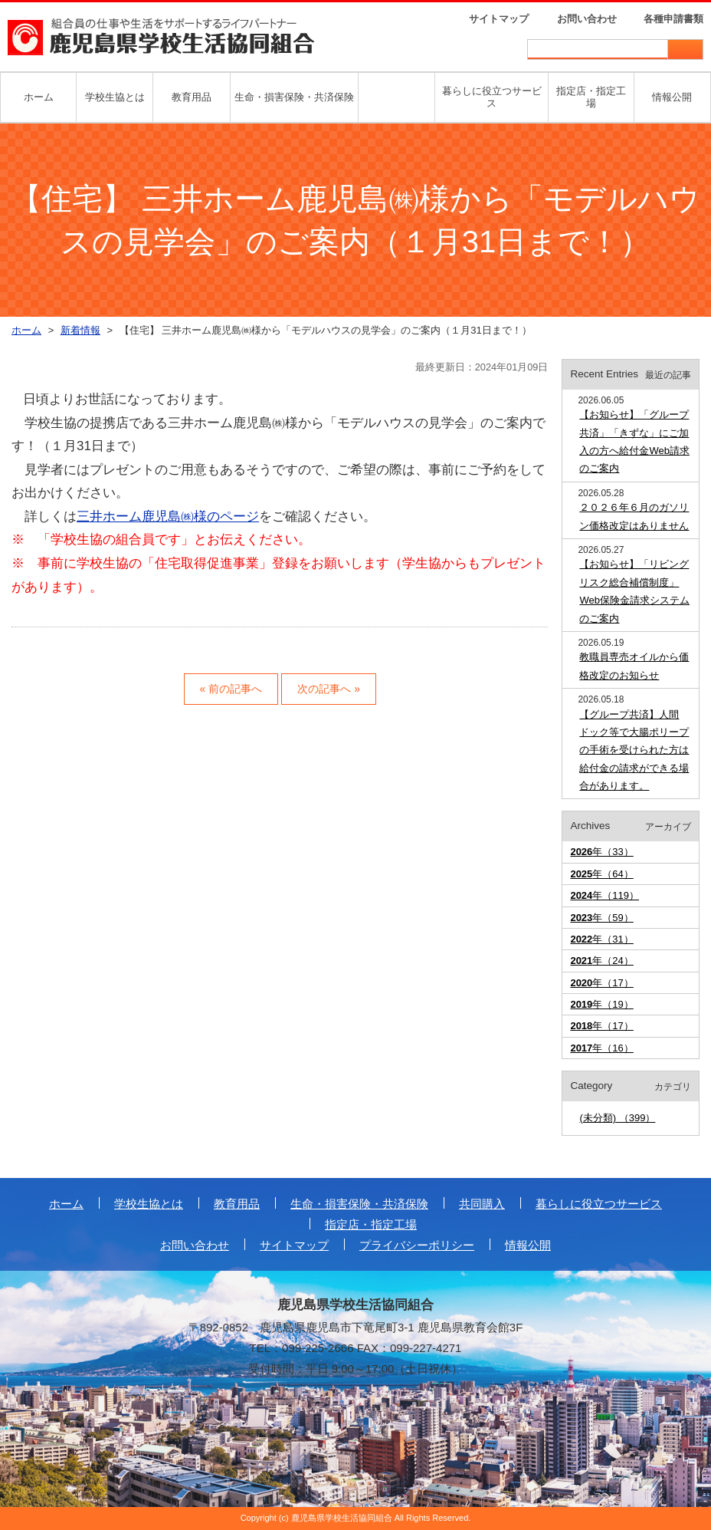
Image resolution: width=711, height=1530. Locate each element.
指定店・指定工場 (591, 97)
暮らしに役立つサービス (492, 97)
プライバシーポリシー (416, 1245)
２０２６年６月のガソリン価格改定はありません (634, 516)
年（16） (601, 1048)
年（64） (601, 874)
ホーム (39, 97)
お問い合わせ (587, 19)
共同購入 (482, 1203)
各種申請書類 (673, 19)
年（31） (601, 939)
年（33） (601, 851)
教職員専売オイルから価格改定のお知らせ (634, 665)
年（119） (604, 895)
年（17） (601, 983)
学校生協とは (115, 97)
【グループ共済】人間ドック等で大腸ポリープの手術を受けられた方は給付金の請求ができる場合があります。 (634, 750)
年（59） (601, 917)
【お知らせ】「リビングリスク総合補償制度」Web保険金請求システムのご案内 (634, 591)
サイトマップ (499, 19)
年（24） (601, 960)
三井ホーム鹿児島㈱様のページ (168, 516)
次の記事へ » (328, 689)
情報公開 (672, 97)
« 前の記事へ (231, 689)
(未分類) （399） (617, 1118)
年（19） (601, 1004)
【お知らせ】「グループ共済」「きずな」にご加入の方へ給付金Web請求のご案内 (634, 441)
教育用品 (191, 97)
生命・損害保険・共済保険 (294, 97)
